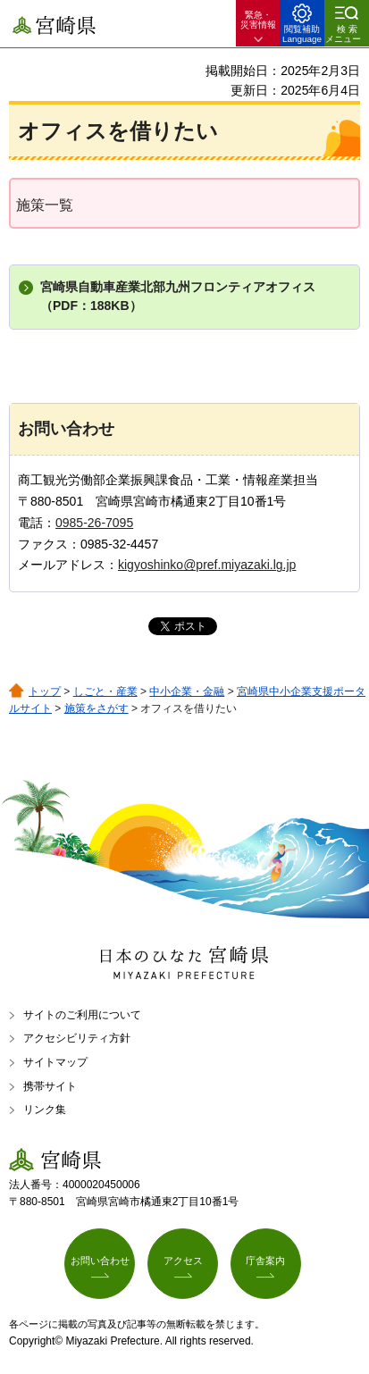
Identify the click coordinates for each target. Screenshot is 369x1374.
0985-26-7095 (94, 522)
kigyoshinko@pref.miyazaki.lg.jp (207, 564)
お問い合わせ (100, 1260)
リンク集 (44, 1109)
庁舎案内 (265, 1260)
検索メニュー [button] (343, 34)
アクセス (183, 1260)
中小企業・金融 (186, 691)
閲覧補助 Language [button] (302, 34)
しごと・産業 (105, 691)
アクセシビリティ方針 (76, 1038)
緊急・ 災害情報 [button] (258, 19)
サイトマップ (55, 1062)
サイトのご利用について (82, 1015)
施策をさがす (96, 708)
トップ (45, 691)
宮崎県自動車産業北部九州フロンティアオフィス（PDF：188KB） (177, 296)
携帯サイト (50, 1086)
